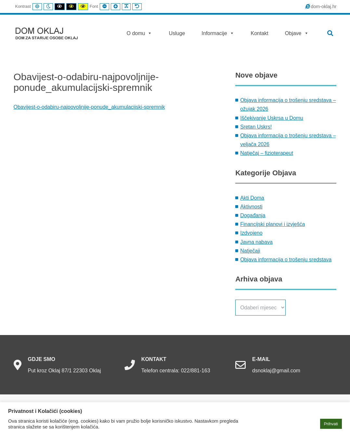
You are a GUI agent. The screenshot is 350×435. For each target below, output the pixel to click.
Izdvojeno (251, 233)
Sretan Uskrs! (256, 127)
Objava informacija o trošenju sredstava (285, 259)
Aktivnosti (251, 206)
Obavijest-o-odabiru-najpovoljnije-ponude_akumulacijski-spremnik (89, 107)
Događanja (252, 215)
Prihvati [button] (331, 423)
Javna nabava (256, 242)
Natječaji (250, 251)
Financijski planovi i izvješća (272, 224)
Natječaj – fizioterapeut (266, 153)
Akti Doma (252, 198)
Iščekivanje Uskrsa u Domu (271, 118)
